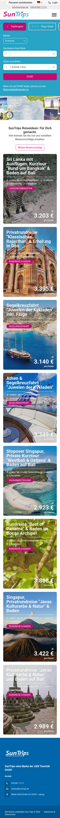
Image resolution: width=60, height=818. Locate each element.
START (30, 76)
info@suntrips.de (20, 7)
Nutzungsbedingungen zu (16, 89)
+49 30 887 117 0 (38, 7)
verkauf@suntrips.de (20, 789)
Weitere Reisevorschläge (30, 147)
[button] (1, 26)
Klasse (6, 35)
